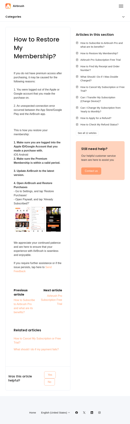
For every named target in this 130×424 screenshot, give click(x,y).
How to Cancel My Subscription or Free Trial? (37, 340)
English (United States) (55, 412)
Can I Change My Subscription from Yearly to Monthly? (100, 109)
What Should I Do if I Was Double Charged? (99, 78)
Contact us (91, 170)
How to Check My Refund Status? (99, 124)
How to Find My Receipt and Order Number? (100, 68)
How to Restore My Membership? (99, 53)
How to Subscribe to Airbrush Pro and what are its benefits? (101, 45)
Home (32, 412)
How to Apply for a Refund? (95, 118)
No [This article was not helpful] (49, 381)
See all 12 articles (87, 133)
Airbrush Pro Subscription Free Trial (51, 299)
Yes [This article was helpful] (50, 374)
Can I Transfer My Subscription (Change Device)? (97, 99)
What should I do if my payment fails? (36, 349)
